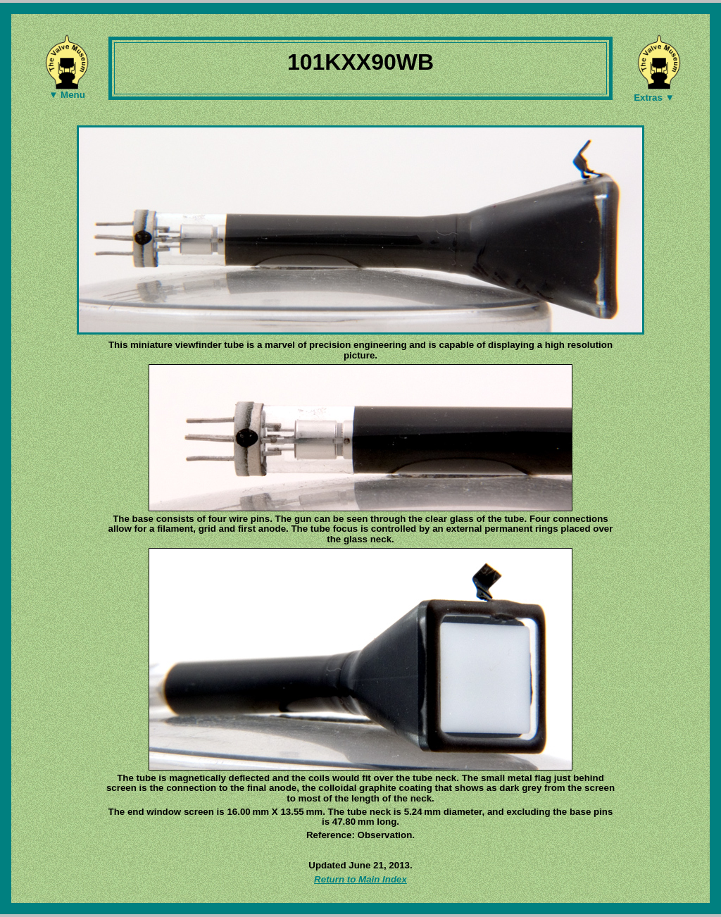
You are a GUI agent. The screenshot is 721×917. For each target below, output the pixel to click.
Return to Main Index (360, 879)
